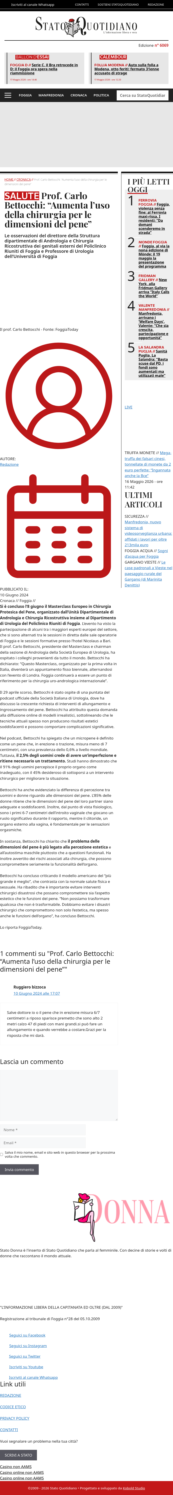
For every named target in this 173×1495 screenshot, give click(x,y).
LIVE (128, 407)
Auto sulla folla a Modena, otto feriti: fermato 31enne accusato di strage (126, 69)
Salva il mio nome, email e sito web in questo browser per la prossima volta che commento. (60, 1154)
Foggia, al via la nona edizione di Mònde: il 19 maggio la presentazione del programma (154, 256)
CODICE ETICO (13, 1406)
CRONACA (79, 95)
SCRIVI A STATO (18, 1455)
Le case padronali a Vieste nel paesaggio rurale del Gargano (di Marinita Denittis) (148, 574)
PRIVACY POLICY (14, 1418)
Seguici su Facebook (27, 1335)
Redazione (9, 464)
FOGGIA (25, 95)
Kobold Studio (134, 1488)
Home (9, 179)
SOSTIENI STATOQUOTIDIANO (118, 4)
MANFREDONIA (51, 95)
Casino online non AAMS (22, 1472)
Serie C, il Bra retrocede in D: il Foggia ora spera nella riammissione (44, 69)
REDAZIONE (156, 4)
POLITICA (101, 95)
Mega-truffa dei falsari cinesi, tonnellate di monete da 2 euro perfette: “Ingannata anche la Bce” (148, 464)
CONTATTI (82, 4)
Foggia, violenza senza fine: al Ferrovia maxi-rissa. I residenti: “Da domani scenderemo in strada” (154, 218)
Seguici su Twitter (25, 1356)
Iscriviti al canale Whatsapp (33, 1377)
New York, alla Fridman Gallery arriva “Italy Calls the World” (154, 287)
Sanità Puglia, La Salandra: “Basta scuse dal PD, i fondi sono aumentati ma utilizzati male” (153, 363)
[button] (8, 95)
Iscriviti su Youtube (26, 1366)
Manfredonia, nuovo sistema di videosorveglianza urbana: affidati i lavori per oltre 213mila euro (148, 533)
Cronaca (23, 179)
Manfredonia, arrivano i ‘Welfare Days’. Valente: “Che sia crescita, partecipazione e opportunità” (153, 325)
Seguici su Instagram (28, 1345)
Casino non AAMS (16, 1466)
